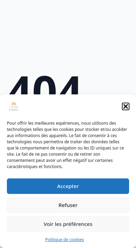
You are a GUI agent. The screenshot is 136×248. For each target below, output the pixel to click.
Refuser (68, 205)
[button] (125, 106)
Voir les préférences (68, 223)
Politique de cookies (64, 239)
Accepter (68, 186)
